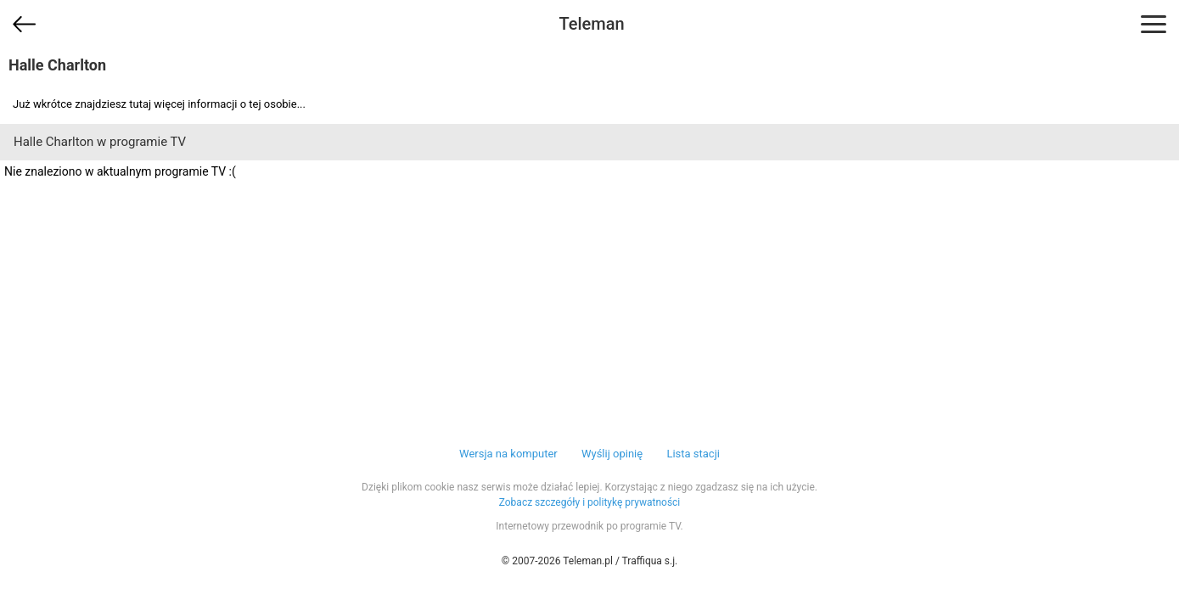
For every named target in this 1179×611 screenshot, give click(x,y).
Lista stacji (693, 453)
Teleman (591, 24)
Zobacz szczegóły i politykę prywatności (590, 502)
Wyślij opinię (612, 453)
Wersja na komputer (508, 453)
